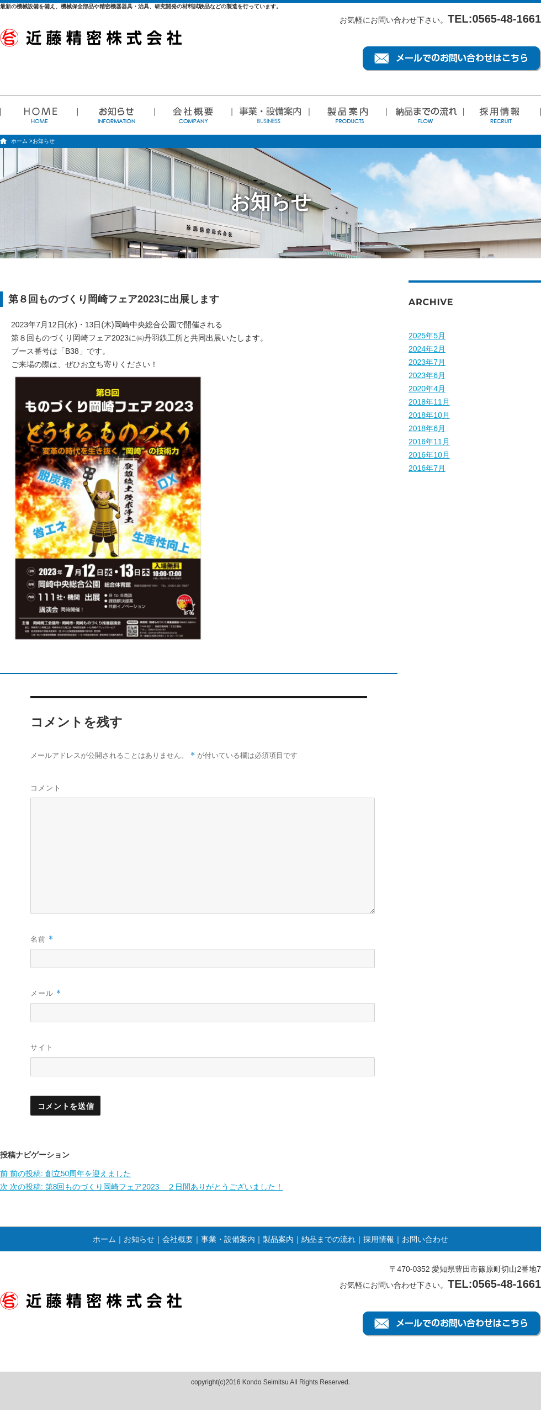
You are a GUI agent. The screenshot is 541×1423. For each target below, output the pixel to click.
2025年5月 (427, 335)
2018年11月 (429, 401)
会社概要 (177, 1239)
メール (45, 993)
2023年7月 (427, 362)
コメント (45, 787)
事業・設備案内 (228, 1239)
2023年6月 (427, 375)
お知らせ (139, 1239)
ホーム (19, 141)
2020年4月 (427, 388)
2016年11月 (429, 441)
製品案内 (278, 1239)
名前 (42, 939)
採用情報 (378, 1239)
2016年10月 (429, 454)
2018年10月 (429, 415)
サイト (42, 1047)
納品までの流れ (328, 1239)
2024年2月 (427, 348)
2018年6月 (427, 428)
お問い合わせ (425, 1239)
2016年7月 (427, 468)
